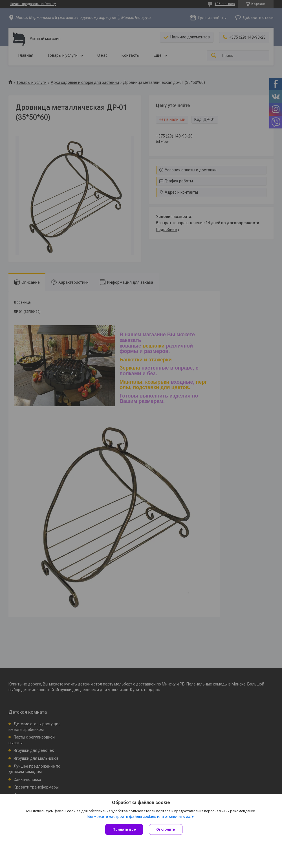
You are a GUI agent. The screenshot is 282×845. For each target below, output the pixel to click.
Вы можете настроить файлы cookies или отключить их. (139, 816)
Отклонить (165, 829)
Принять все (124, 829)
